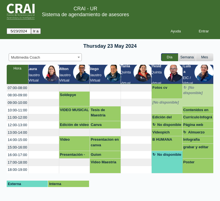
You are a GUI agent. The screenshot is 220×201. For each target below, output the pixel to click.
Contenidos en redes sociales (195, 111)
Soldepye (68, 95)
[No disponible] (192, 90)
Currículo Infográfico (197, 118)
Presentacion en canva (105, 142)
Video (65, 139)
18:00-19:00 (17, 170)
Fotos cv (159, 87)
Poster (188, 162)
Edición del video (162, 118)
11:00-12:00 (17, 117)
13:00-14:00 (17, 132)
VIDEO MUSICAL (74, 110)
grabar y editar (195, 147)
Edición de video (74, 125)
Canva (96, 125)
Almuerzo (196, 132)
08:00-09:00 (17, 95)
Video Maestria (103, 162)
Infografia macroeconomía (197, 140)
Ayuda (176, 31)
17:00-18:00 (17, 162)
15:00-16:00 (17, 147)
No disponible (169, 125)
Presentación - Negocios (72, 155)
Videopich (161, 132)
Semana (187, 57)
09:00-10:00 (17, 102)
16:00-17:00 (17, 155)
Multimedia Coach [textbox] (25, 57)
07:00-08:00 (17, 88)
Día (169, 57)
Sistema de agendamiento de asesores (85, 14)
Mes (204, 57)
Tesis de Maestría (98, 113)
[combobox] (45, 57)
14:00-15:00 (17, 140)
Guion (96, 154)
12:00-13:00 (17, 125)
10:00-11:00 (17, 110)
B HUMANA (162, 139)
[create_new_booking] (43, 88)
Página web (193, 125)
